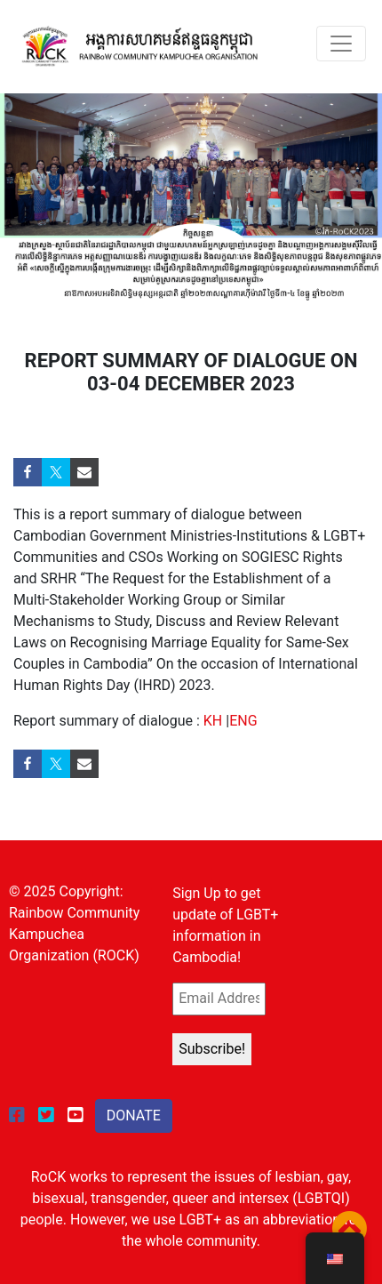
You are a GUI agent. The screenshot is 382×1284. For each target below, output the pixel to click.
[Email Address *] (218, 999)
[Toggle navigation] (341, 43)
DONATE (134, 1115)
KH (212, 720)
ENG (243, 720)
